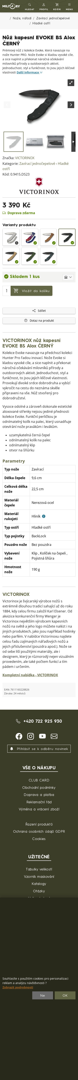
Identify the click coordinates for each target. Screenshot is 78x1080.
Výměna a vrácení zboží (39, 809)
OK (65, 995)
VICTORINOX (24, 158)
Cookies (39, 838)
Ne (42, 995)
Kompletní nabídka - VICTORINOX (30, 675)
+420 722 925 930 (39, 721)
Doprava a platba (39, 794)
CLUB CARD (39, 780)
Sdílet (39, 311)
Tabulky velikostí (39, 869)
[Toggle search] (29, 6)
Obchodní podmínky (39, 787)
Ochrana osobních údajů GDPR (39, 831)
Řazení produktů (39, 824)
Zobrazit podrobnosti (17, 987)
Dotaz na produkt (39, 320)
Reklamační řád (39, 802)
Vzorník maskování (39, 876)
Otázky (39, 891)
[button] (44, 6)
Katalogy (39, 883)
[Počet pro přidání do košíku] (6, 291)
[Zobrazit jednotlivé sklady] (68, 277)
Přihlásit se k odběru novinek (39, 749)
